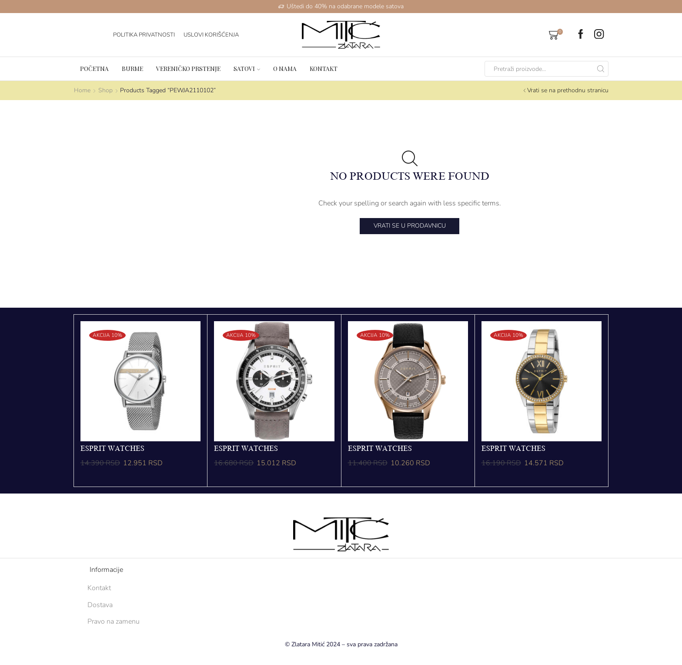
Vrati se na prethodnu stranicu (567, 90)
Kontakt (324, 68)
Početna (94, 68)
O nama (285, 68)
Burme (132, 68)
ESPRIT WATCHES (112, 449)
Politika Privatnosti (144, 35)
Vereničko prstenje (188, 68)
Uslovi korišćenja (211, 35)
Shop (105, 90)
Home (82, 90)
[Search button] (600, 68)
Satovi (247, 68)
